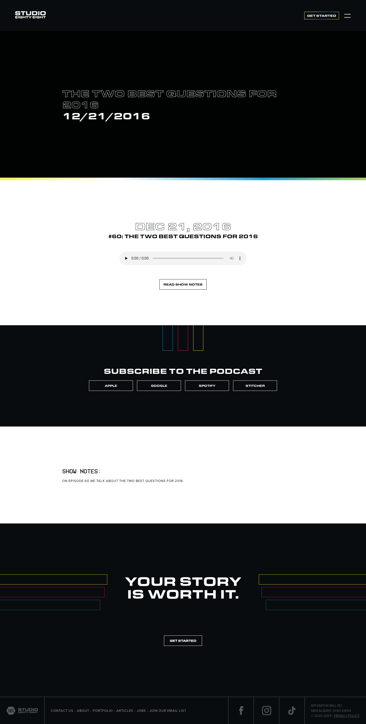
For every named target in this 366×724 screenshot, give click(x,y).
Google (159, 386)
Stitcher (255, 386)
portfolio (103, 710)
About (83, 710)
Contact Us (62, 710)
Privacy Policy (347, 715)
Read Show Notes (183, 284)
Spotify (207, 386)
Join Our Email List (167, 710)
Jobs (141, 710)
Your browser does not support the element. (183, 258)
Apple (111, 386)
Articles (124, 710)
